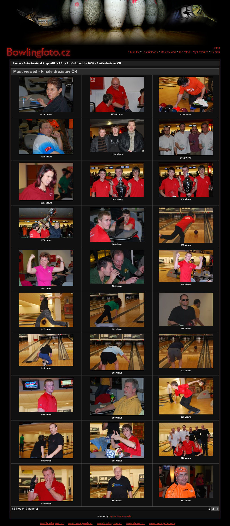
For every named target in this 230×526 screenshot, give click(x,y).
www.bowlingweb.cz (52, 523)
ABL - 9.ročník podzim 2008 (76, 63)
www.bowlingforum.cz (162, 523)
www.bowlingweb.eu (80, 523)
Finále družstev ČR (109, 63)
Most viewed (168, 52)
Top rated (184, 52)
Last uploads (150, 52)
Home (216, 47)
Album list (133, 52)
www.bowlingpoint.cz (109, 523)
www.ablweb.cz (135, 523)
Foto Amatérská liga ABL (40, 63)
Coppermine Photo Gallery (121, 516)
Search (215, 52)
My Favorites (200, 52)
